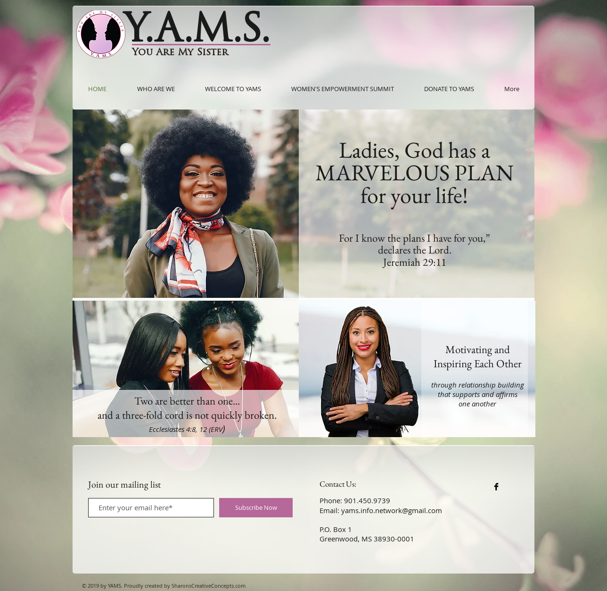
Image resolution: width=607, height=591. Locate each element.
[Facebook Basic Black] (496, 486)
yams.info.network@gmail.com (391, 510)
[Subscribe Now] (256, 507)
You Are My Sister (180, 53)
